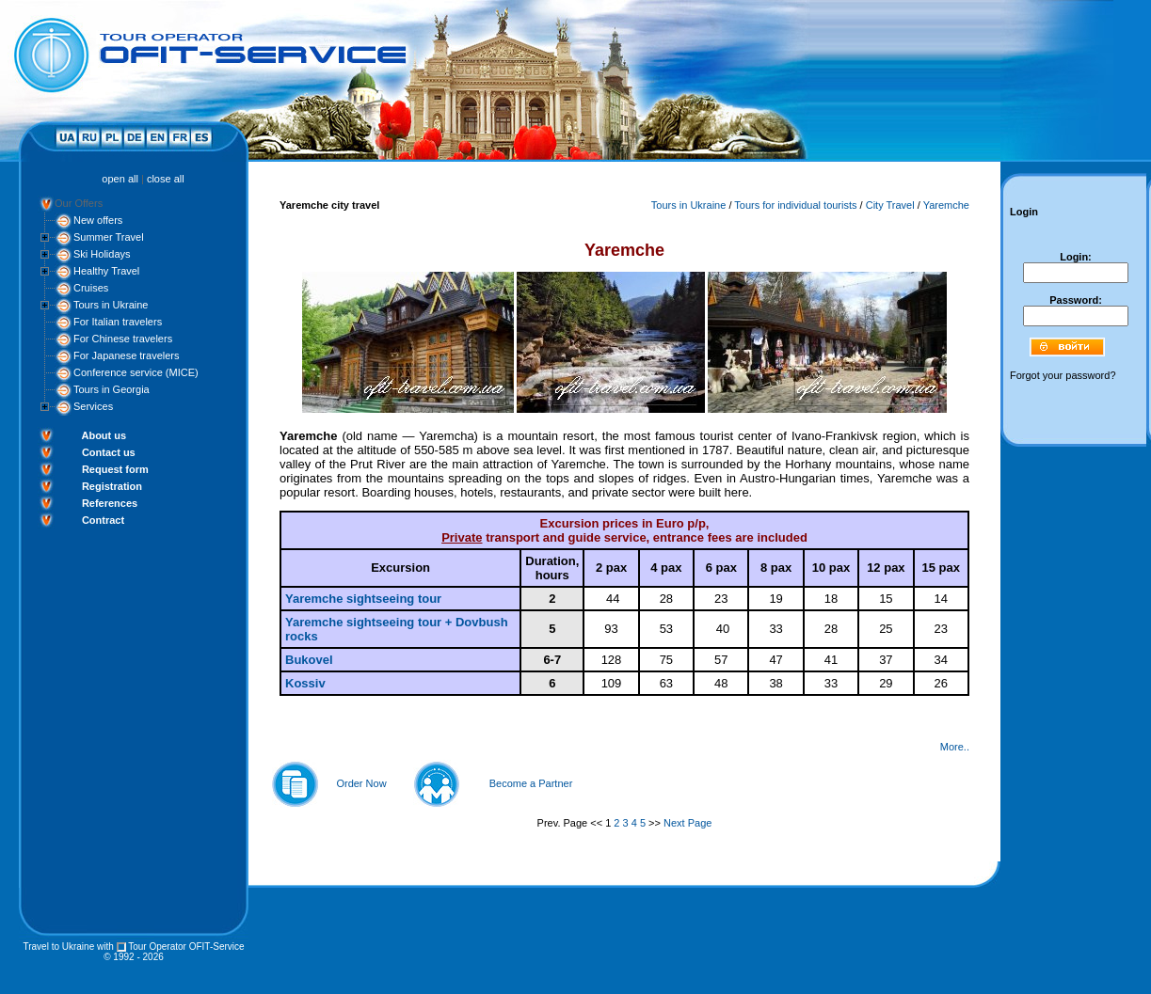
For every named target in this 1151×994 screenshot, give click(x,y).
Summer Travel (108, 237)
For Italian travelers (117, 321)
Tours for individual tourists (795, 205)
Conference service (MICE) (136, 372)
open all (120, 178)
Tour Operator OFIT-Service (186, 946)
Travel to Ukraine (58, 946)
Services (93, 406)
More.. (954, 746)
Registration (112, 486)
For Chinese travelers (122, 338)
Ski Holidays (102, 254)
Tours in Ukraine (110, 304)
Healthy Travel (106, 270)
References (109, 503)
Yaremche (946, 205)
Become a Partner (531, 783)
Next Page (687, 822)
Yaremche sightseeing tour (363, 599)
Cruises (90, 287)
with (105, 946)
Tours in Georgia (111, 389)
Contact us (109, 452)
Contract (103, 520)
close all (165, 178)
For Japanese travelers (126, 355)
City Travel (890, 205)
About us (103, 435)
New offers (97, 220)
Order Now (361, 783)
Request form (115, 469)
